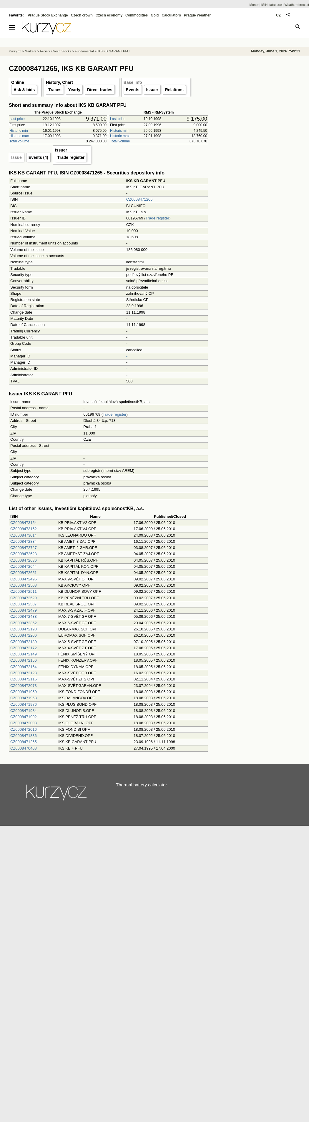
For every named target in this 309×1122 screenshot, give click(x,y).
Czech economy (109, 15)
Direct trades (99, 89)
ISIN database (271, 4)
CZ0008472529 (23, 598)
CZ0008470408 (23, 748)
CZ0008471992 (23, 717)
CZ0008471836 (23, 735)
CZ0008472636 (23, 560)
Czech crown (82, 15)
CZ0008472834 (23, 541)
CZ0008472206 (23, 635)
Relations (174, 89)
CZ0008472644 (23, 566)
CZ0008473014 (23, 535)
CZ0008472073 (23, 685)
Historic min (18, 131)
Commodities (136, 15)
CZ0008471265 (139, 199)
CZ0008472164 (23, 667)
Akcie (44, 51)
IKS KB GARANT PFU (113, 51)
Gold (155, 15)
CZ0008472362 (23, 623)
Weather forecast (296, 4)
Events (132, 89)
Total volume (19, 141)
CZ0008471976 (23, 704)
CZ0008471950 (23, 692)
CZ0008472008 (23, 723)
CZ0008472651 (23, 572)
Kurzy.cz (15, 51)
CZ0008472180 (23, 642)
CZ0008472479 (23, 610)
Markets (30, 51)
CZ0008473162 (23, 529)
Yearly (74, 89)
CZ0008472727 (23, 547)
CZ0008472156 (23, 660)
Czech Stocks (61, 51)
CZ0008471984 (23, 710)
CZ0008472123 (23, 673)
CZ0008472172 (23, 648)
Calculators (171, 15)
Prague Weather (197, 15)
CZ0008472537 (23, 604)
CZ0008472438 (23, 616)
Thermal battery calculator (141, 784)
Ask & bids (24, 89)
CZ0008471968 (23, 698)
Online (17, 82)
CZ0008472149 (23, 654)
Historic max (19, 136)
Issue (16, 157)
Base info (133, 82)
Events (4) (38, 157)
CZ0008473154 (23, 522)
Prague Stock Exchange (48, 15)
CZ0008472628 (23, 554)
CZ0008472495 (23, 579)
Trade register (71, 157)
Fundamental (84, 51)
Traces (54, 89)
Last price (17, 119)
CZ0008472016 (23, 729)
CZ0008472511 (23, 591)
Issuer (152, 89)
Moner (254, 4)
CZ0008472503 (23, 585)
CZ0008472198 (23, 629)
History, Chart (59, 82)
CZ (278, 15)
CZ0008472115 (23, 679)
